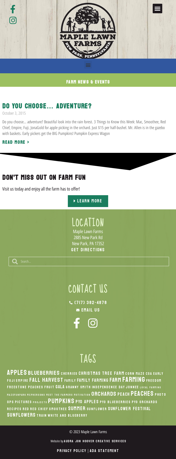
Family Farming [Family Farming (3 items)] (93, 380)
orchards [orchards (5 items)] (104, 394)
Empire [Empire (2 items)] (22, 380)
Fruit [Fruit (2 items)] (49, 387)
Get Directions (88, 250)
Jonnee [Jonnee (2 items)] (132, 387)
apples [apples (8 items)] (17, 372)
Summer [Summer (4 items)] (77, 408)
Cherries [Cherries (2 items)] (69, 373)
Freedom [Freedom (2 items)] (154, 380)
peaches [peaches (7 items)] (142, 393)
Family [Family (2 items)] (70, 380)
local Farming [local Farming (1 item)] (150, 387)
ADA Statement (104, 450)
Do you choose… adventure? (47, 106)
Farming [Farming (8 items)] (133, 379)
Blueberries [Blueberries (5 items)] (44, 373)
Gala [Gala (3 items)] (60, 387)
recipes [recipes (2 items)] (14, 409)
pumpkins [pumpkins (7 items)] (61, 401)
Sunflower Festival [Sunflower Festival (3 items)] (129, 409)
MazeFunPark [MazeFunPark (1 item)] (16, 395)
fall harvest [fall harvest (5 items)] (46, 380)
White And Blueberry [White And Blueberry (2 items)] (67, 415)
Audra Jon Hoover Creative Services (95, 441)
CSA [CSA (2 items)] (149, 373)
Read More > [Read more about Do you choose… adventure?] (16, 142)
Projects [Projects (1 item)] (40, 402)
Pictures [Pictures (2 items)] (23, 402)
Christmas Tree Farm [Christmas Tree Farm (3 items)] (101, 373)
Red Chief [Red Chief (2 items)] (39, 409)
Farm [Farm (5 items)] (115, 380)
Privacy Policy (71, 450)
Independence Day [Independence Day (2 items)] (108, 387)
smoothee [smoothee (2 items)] (58, 409)
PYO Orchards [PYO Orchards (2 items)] (145, 402)
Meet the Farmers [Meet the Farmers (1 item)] (59, 395)
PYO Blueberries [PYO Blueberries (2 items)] (115, 402)
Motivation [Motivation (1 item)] (82, 395)
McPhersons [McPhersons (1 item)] (36, 395)
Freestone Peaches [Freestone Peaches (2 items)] (25, 387)
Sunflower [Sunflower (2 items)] (97, 409)
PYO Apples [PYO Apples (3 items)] (87, 402)
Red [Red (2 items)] (26, 409)
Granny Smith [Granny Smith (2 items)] (78, 387)
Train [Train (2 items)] (42, 415)
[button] (157, 8)
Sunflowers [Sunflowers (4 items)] (21, 415)
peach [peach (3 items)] (123, 394)
